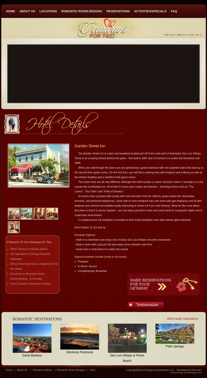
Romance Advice (42, 370)
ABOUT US (27, 11)
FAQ (174, 11)
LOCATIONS (48, 11)
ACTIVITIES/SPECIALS (150, 11)
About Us (22, 370)
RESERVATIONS (118, 11)
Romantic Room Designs (71, 370)
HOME (10, 11)
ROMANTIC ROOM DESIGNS (81, 11)
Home (9, 370)
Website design (176, 373)
